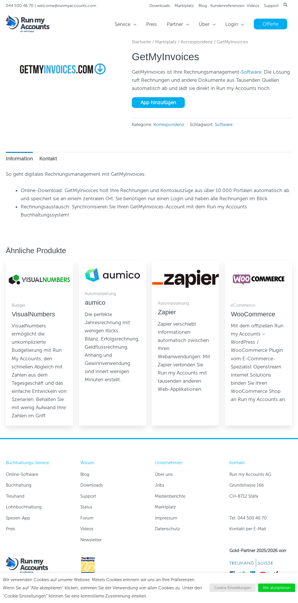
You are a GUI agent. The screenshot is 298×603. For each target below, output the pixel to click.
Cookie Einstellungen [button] (232, 588)
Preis (10, 528)
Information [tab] (19, 159)
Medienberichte (170, 496)
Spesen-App (18, 518)
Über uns (164, 474)
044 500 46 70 (19, 5)
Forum (86, 518)
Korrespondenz (197, 42)
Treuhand (15, 496)
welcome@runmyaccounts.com (66, 5)
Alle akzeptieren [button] (276, 588)
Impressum (166, 518)
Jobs (159, 485)
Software (251, 72)
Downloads (159, 5)
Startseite (141, 42)
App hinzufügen (158, 102)
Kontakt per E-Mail (247, 528)
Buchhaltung (18, 485)
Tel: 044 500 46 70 (248, 518)
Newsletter (91, 539)
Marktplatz (184, 5)
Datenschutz (167, 528)
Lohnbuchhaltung (24, 507)
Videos (253, 5)
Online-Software (22, 474)
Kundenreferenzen (227, 5)
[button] (285, 4)
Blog (202, 5)
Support (271, 5)
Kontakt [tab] (48, 159)
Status (86, 507)
